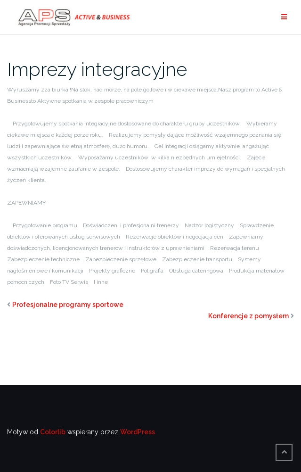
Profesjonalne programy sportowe (67, 304)
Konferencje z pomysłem (248, 316)
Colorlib (52, 432)
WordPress (137, 432)
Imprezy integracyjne (97, 69)
